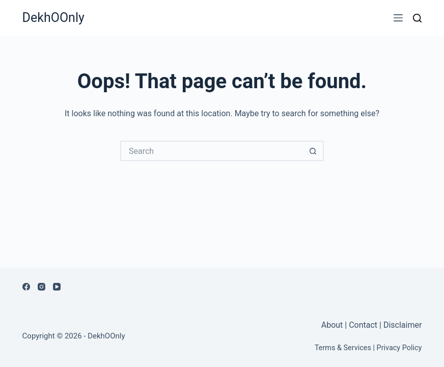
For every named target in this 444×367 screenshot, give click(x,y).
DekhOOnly (53, 17)
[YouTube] (57, 287)
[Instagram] (41, 287)
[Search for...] (211, 151)
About (333, 325)
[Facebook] (26, 287)
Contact (363, 325)
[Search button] (313, 151)
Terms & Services (343, 348)
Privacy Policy (399, 348)
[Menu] (398, 17)
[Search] (417, 18)
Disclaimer (402, 325)
